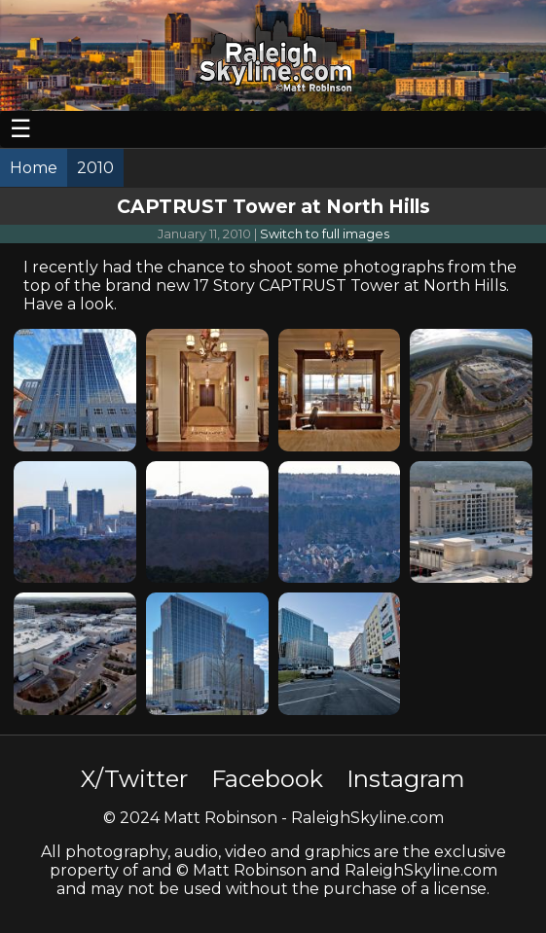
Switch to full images (324, 234)
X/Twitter (134, 779)
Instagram (405, 779)
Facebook (267, 779)
